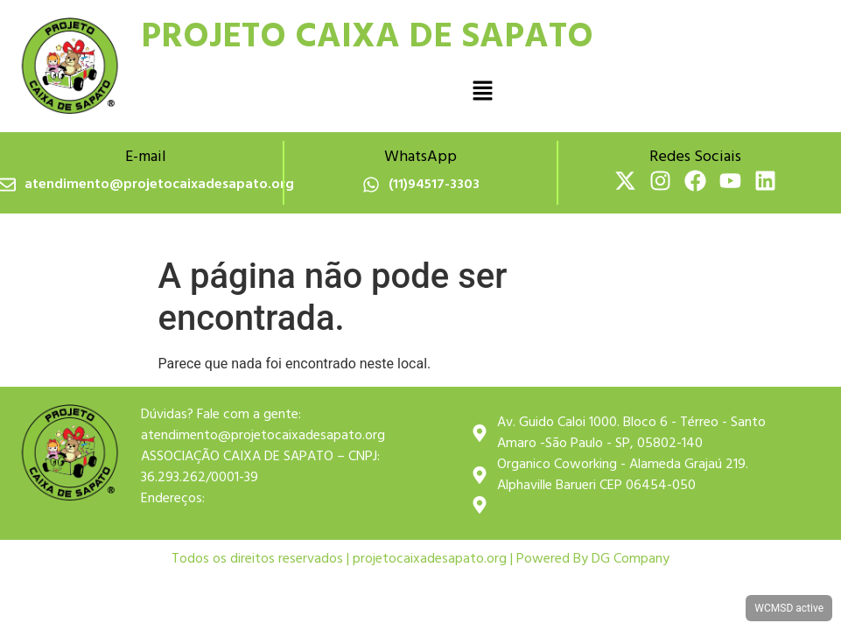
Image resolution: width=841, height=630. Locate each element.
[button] (482, 92)
